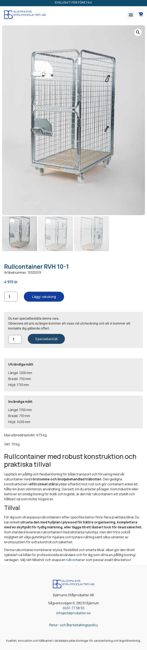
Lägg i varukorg (44, 296)
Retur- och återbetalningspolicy (73, 625)
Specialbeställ (46, 339)
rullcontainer (75, 560)
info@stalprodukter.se (73, 613)
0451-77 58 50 (73, 608)
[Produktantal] (11, 297)
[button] (130, 14)
